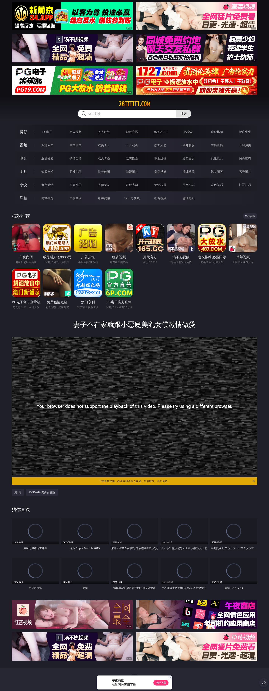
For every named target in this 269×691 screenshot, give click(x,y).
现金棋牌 (217, 132)
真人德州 (76, 132)
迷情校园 (160, 185)
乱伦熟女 (217, 158)
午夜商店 (76, 198)
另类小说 (188, 185)
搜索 (184, 114)
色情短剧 (188, 198)
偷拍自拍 (76, 158)
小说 (23, 184)
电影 (23, 158)
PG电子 (47, 132)
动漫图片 (132, 171)
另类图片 (245, 171)
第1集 (17, 492)
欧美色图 (104, 171)
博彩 (23, 131)
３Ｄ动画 (132, 145)
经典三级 (188, 158)
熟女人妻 (160, 145)
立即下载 (161, 682)
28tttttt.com (134, 104)
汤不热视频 (132, 198)
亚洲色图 (76, 171)
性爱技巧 (245, 185)
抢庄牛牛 (245, 132)
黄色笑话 (217, 185)
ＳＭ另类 (245, 145)
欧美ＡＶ (104, 145)
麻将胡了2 (160, 132)
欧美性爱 (132, 158)
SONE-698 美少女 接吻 (41, 492)
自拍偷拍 (76, 145)
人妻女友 (104, 185)
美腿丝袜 (160, 171)
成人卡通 (104, 158)
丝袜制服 (188, 145)
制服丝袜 (160, 158)
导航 (23, 198)
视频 (23, 145)
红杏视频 (160, 198)
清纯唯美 (188, 171)
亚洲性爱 (47, 158)
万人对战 (104, 132)
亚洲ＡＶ (47, 145)
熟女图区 (217, 171)
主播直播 (217, 145)
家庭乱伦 (76, 185)
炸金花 (188, 132)
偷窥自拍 (47, 171)
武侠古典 (132, 185)
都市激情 (47, 185)
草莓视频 (104, 198)
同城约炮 (47, 198)
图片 (23, 171)
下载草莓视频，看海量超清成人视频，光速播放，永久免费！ (177, 481)
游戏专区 (132, 132)
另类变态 (245, 158)
